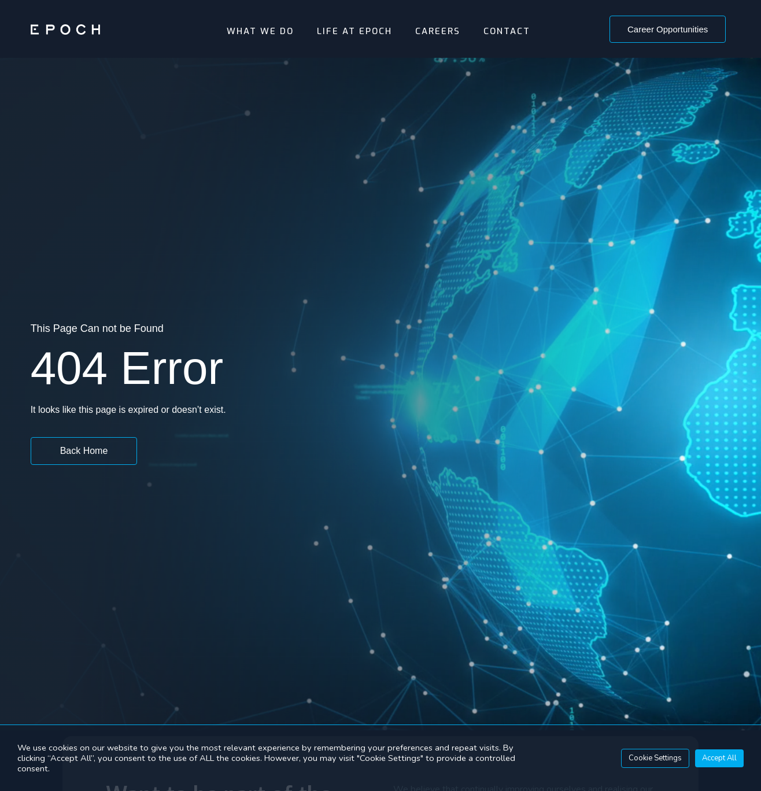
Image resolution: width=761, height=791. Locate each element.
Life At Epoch (354, 31)
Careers (437, 31)
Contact (506, 31)
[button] (667, 29)
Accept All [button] (719, 758)
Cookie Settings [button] (655, 758)
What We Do (260, 31)
